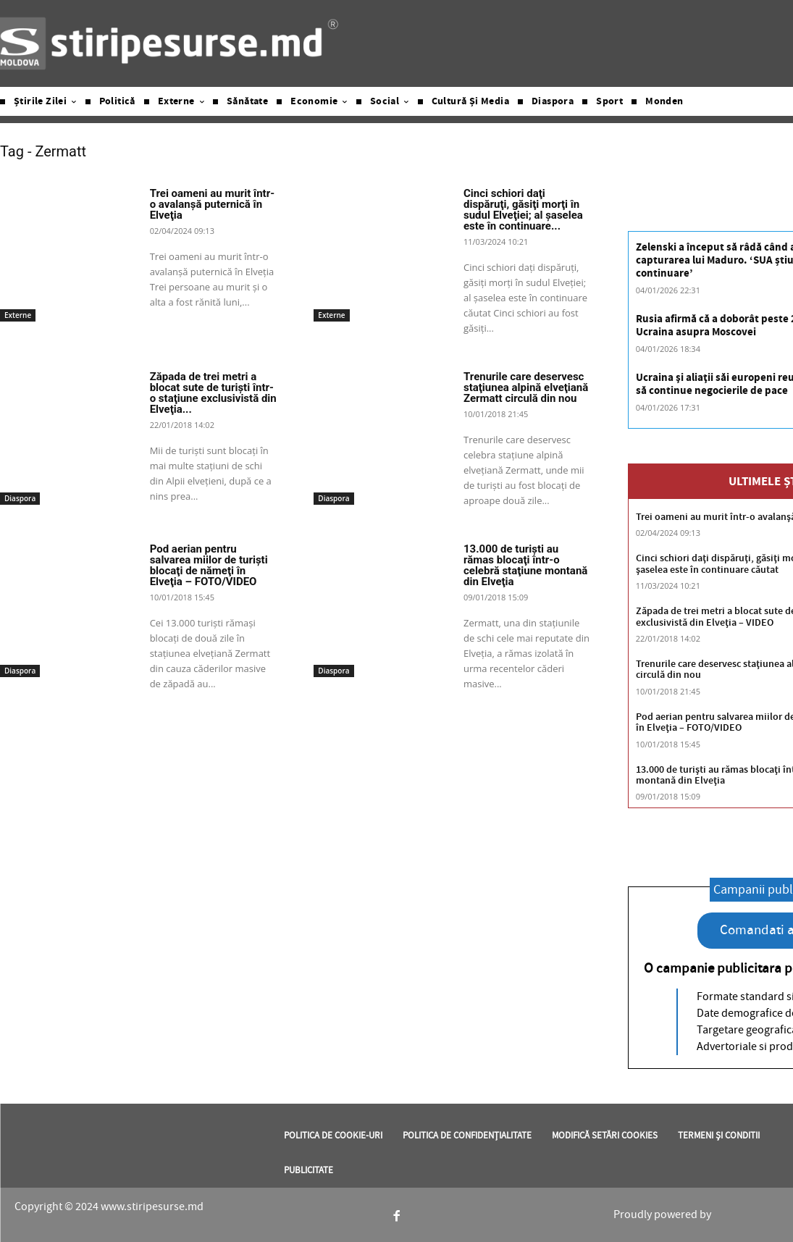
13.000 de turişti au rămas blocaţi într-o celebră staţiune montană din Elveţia (525, 565)
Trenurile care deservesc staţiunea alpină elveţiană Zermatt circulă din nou (525, 387)
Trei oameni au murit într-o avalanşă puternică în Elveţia (212, 204)
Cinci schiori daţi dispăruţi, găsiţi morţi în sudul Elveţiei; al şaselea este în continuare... (523, 209)
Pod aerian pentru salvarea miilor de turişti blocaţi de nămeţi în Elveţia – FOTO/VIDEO (209, 565)
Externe (17, 315)
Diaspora (19, 498)
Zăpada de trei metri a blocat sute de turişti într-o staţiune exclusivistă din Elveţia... (213, 393)
